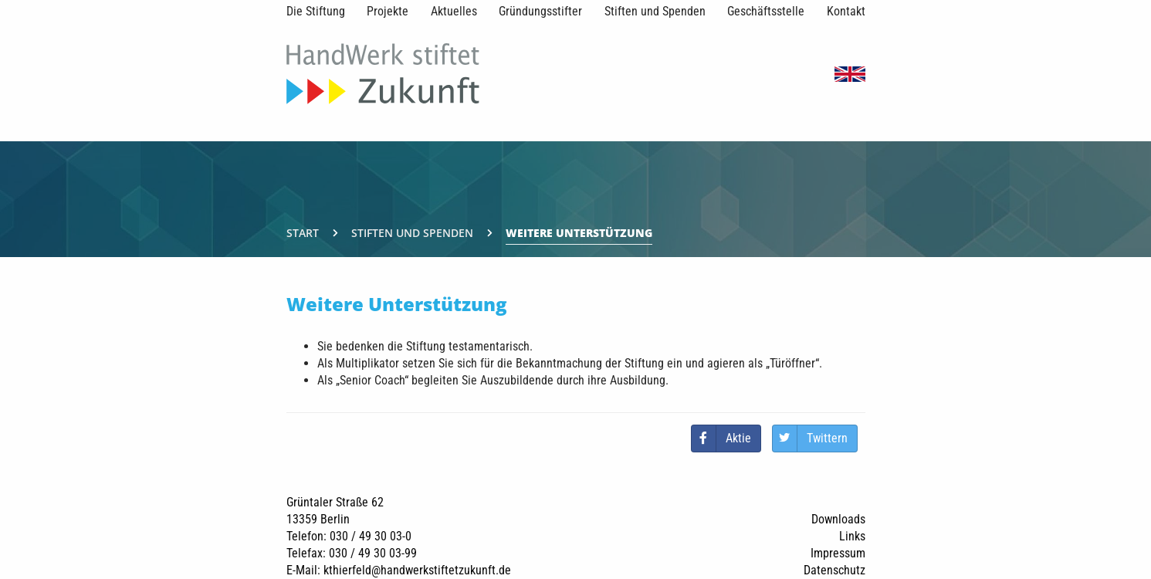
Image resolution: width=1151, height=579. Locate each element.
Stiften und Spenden (655, 11)
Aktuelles (454, 11)
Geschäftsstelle (765, 11)
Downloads (838, 519)
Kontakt (846, 11)
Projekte (387, 11)
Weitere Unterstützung (579, 232)
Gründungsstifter (540, 11)
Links (852, 536)
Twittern (827, 438)
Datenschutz (834, 570)
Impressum (838, 553)
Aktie (738, 438)
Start (302, 232)
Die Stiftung (315, 11)
